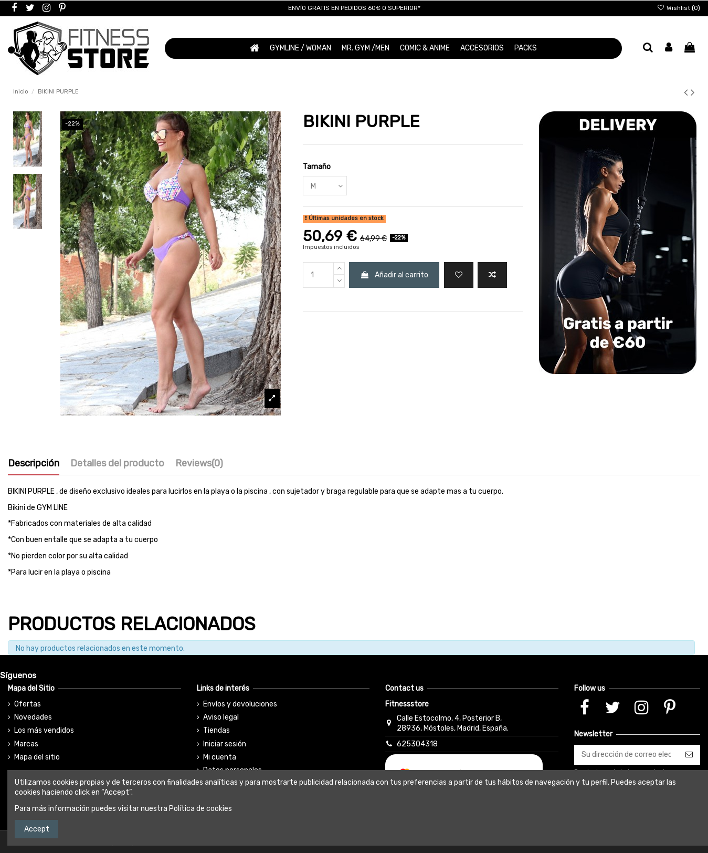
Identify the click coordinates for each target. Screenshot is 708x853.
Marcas (26, 744)
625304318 (417, 744)
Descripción (33, 464)
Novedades (33, 717)
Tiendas (216, 730)
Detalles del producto (117, 464)
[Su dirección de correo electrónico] (626, 755)
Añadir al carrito (394, 275)
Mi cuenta (219, 757)
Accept (36, 829)
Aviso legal (221, 717)
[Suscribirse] (689, 755)
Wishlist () (678, 8)
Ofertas (27, 704)
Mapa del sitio (37, 757)
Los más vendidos (44, 730)
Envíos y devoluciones (240, 704)
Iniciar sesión (224, 744)
